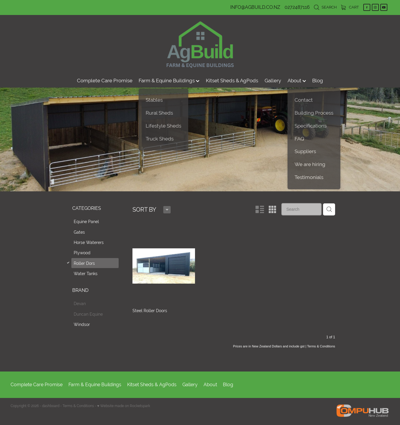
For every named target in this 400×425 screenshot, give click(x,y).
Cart (350, 7)
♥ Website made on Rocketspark (123, 406)
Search (325, 7)
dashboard (50, 406)
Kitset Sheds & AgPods (232, 80)
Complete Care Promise (104, 80)
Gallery (273, 80)
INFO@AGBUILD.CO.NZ (255, 7)
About (297, 80)
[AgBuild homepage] (200, 44)
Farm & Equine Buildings (169, 80)
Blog (317, 80)
